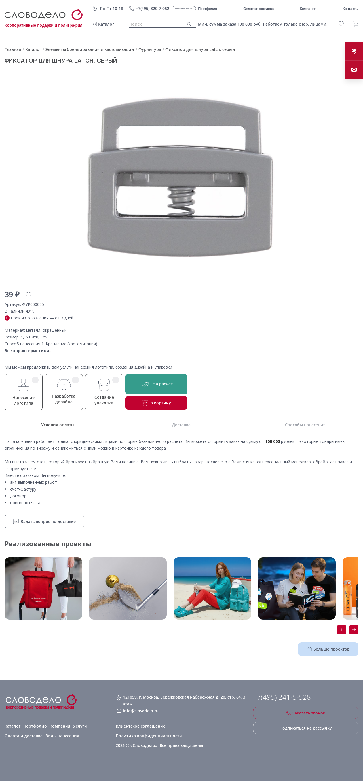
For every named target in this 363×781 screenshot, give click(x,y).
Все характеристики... (28, 350)
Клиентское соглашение (140, 726)
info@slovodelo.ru (141, 710)
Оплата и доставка (24, 735)
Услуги (80, 726)
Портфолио (35, 726)
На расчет (156, 384)
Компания (60, 726)
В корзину (156, 403)
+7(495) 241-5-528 (282, 697)
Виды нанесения (62, 735)
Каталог (106, 24)
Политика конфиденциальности (149, 735)
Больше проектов (328, 649)
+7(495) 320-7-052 (152, 8)
